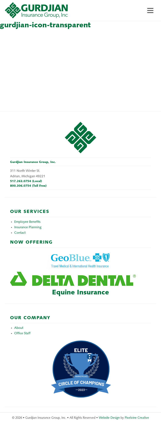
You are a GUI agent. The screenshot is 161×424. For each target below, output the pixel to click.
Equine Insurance (80, 292)
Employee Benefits (27, 222)
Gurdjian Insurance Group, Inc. (47, 12)
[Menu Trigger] (150, 10)
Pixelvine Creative (137, 418)
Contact (20, 233)
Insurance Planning (28, 227)
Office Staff (22, 333)
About (18, 328)
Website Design (109, 418)
